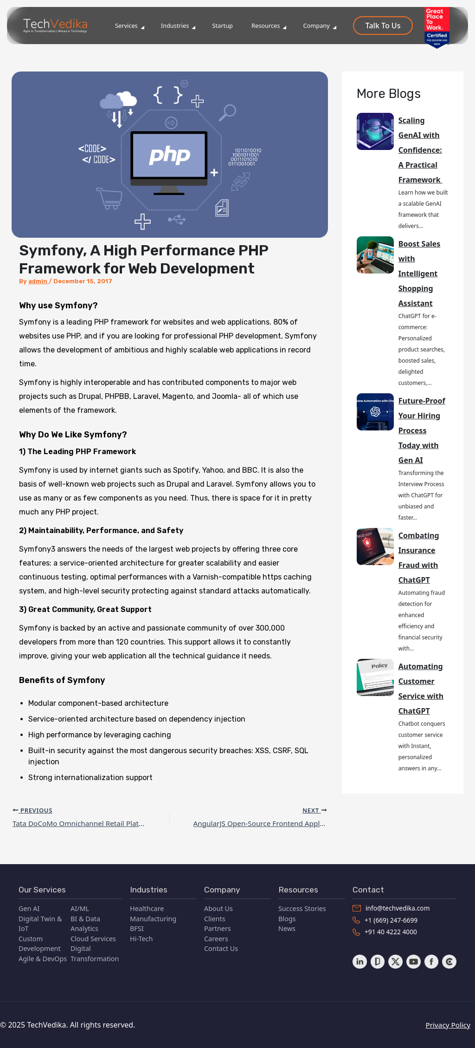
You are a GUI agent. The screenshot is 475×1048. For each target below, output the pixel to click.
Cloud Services (93, 937)
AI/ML (80, 907)
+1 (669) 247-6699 (386, 919)
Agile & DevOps (43, 957)
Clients (214, 916)
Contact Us (221, 947)
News (286, 927)
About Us (218, 907)
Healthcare (147, 907)
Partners (217, 927)
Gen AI (29, 907)
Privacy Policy (451, 1025)
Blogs (287, 916)
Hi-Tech (141, 937)
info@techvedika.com (393, 907)
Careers (216, 937)
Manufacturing (153, 916)
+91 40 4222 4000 (386, 932)
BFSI (137, 927)
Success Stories (302, 907)
